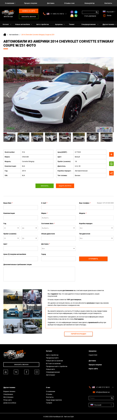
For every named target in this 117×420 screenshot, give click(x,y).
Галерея (49, 403)
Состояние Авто (48, 223)
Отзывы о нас (69, 3)
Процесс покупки (30, 3)
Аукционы (59, 24)
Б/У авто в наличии (53, 363)
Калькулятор (89, 3)
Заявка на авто (28, 11)
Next (109, 95)
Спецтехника (8, 394)
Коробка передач (85, 223)
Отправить (93, 259)
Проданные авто (52, 358)
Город (43, 254)
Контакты (108, 3)
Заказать (44, 186)
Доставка (50, 3)
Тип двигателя (84, 234)
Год (4, 223)
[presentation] (96, 247)
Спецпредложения (88, 24)
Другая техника (108, 24)
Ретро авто (7, 400)
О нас (48, 387)
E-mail (44, 203)
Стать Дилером (90, 16)
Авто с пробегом (42, 24)
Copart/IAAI (93, 355)
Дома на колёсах (9, 403)
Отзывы (49, 394)
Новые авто (50, 369)
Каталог (6, 24)
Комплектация (9, 213)
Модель (82, 213)
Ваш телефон (96, 203)
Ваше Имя (8, 203)
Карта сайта (93, 369)
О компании (9, 3)
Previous (8, 95)
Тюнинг (71, 24)
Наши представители (54, 400)
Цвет (5, 244)
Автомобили (13, 35)
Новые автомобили (22, 24)
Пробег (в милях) (9, 234)
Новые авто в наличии (54, 361)
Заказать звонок (28, 17)
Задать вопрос (65, 186)
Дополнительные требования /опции (17, 264)
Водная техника (9, 391)
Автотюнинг (50, 375)
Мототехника (8, 397)
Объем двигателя (48, 234)
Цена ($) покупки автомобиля (14, 254)
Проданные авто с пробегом (56, 366)
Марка (44, 213)
